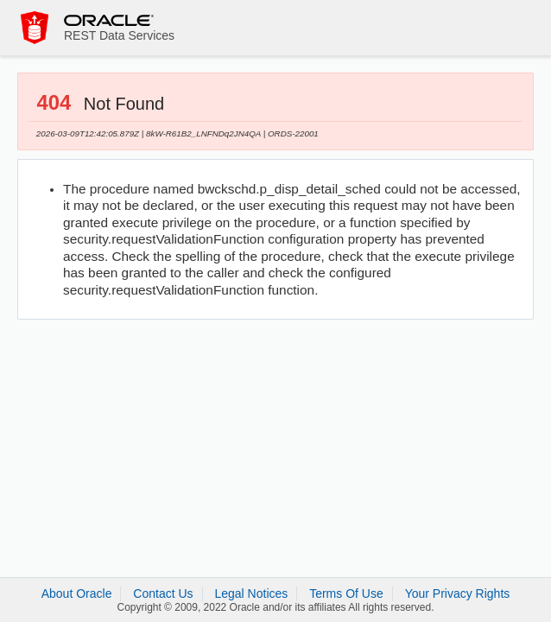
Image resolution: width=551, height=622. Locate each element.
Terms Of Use (346, 593)
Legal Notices (251, 593)
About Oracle (76, 593)
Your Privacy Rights (457, 593)
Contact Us (163, 593)
